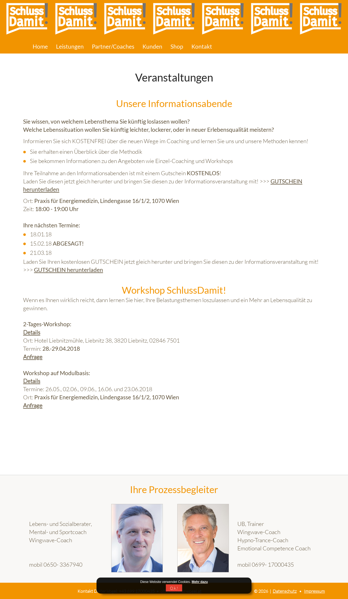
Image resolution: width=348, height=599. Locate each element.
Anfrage (32, 356)
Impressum (314, 591)
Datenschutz (285, 591)
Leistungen (70, 46)
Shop (176, 46)
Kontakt (201, 46)
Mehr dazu (200, 582)
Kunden (152, 46)
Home (40, 46)
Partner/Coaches (113, 46)
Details (31, 332)
